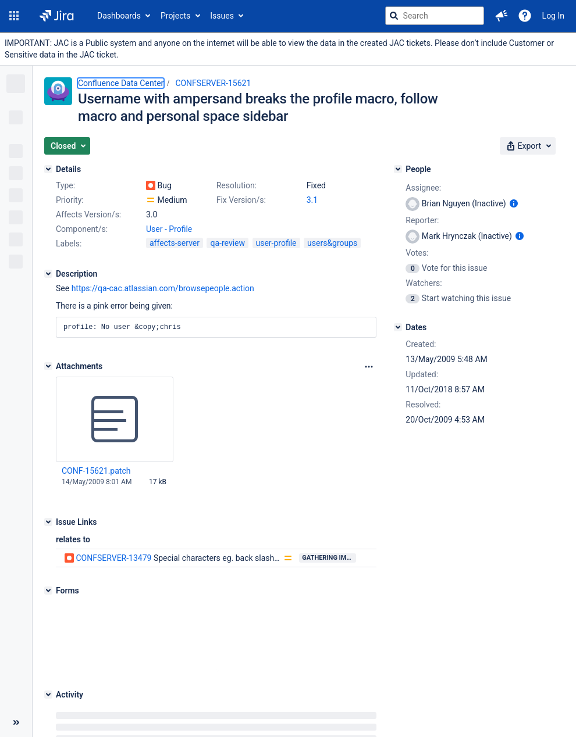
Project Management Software (201, 701)
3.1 (312, 200)
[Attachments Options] (368, 367)
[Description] (48, 274)
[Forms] (48, 590)
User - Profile (169, 229)
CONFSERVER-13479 (113, 558)
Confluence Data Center (120, 83)
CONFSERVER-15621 (213, 83)
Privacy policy (401, 701)
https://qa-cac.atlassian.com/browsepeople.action (163, 288)
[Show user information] (513, 203)
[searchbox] (434, 15)
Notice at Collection (468, 701)
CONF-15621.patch (96, 470)
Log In (553, 15)
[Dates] (398, 327)
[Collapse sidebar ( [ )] (16, 669)
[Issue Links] (48, 522)
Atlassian (305, 731)
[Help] (524, 15)
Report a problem (337, 701)
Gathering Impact (329, 557)
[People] (398, 169)
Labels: (68, 243)
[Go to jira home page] (57, 15)
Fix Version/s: (241, 200)
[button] (14, 15)
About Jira (280, 701)
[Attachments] (48, 366)
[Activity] (48, 622)
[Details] (48, 169)
